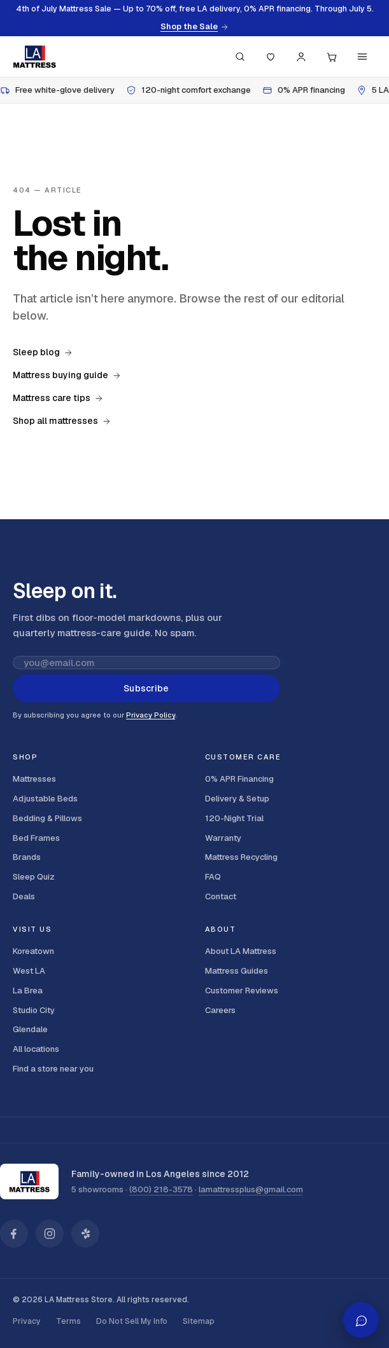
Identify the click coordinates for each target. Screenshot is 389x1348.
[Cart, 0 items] (332, 57)
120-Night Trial (234, 818)
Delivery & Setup (237, 798)
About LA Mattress (240, 951)
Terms (68, 1321)
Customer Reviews (241, 990)
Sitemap (199, 1321)
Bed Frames (36, 838)
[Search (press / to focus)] (240, 57)
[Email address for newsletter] (146, 662)
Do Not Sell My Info (131, 1321)
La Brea (28, 990)
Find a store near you (53, 1068)
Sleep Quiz (34, 876)
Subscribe (146, 688)
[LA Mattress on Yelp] (85, 1234)
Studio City (34, 1010)
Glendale (30, 1029)
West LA (29, 970)
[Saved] (271, 57)
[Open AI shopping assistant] (361, 1320)
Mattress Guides (236, 970)
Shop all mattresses (62, 420)
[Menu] (362, 57)
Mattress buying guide (67, 375)
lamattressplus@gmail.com (251, 1189)
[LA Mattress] (34, 56)
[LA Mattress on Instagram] (50, 1234)
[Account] (301, 57)
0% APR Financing (239, 778)
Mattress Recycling (241, 857)
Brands (27, 857)
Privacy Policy (150, 715)
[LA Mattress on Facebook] (14, 1234)
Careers (220, 1010)
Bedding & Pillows (47, 818)
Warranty (223, 838)
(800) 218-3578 (161, 1189)
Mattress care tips (58, 398)
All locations (36, 1049)
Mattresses (34, 778)
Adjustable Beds (45, 798)
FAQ (213, 876)
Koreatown (33, 951)
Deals (24, 896)
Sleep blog (43, 352)
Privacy (27, 1321)
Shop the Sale (194, 27)
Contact (220, 896)
